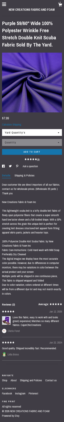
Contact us (51, 380)
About (14, 380)
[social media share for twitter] (10, 166)
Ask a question (30, 166)
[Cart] (60, 5)
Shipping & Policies (24, 175)
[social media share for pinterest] (17, 166)
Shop (5, 380)
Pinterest (33, 393)
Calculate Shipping (11, 124)
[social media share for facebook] (3, 166)
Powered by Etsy (10, 416)
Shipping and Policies (31, 380)
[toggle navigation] (4, 4)
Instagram (20, 393)
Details (6, 175)
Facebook (7, 393)
